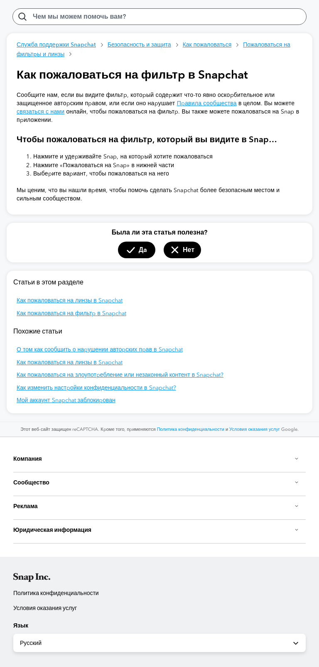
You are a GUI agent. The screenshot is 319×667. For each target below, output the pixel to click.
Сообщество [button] (156, 482)
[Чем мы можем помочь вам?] (159, 16)
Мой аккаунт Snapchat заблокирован (66, 400)
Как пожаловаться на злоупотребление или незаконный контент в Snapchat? (120, 374)
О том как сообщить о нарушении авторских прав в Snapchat (100, 349)
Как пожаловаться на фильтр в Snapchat (71, 313)
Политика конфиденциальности (190, 429)
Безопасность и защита (139, 44)
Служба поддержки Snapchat (56, 44)
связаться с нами (40, 111)
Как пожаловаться (207, 44)
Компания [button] (156, 458)
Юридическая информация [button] (156, 529)
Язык (20, 625)
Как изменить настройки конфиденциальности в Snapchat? (96, 387)
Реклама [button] (156, 506)
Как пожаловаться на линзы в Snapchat (70, 300)
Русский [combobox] (160, 643)
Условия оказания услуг (254, 429)
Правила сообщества (207, 103)
